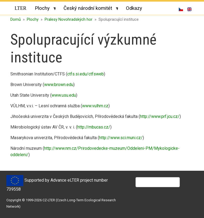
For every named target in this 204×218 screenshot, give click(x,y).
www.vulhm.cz (95, 105)
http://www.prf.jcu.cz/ (160, 116)
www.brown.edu (58, 84)
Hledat (189, 182)
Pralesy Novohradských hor (68, 19)
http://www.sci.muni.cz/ (121, 137)
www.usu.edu (64, 95)
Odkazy (134, 8)
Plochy (43, 9)
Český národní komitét (88, 9)
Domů (15, 19)
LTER (20, 8)
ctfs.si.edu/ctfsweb (85, 73)
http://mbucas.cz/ (93, 127)
